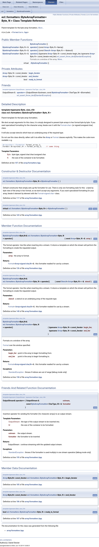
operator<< (21, 93)
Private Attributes (74, 15)
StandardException (82, 56)
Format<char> (66, 125)
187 (17, 519)
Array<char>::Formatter (14, 145)
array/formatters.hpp (31, 163)
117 (17, 198)
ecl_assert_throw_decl (66, 56)
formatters (10, 11)
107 (16, 163)
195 (17, 457)
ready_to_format (35, 80)
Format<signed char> (46, 193)
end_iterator (34, 76)
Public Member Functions (60, 15)
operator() (34, 47)
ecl (2, 11)
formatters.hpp (20, 32)
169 (17, 215)
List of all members (92, 15)
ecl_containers (6, 540)
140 (17, 311)
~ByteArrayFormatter (38, 63)
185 (17, 485)
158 (17, 377)
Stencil (47, 50)
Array (46, 47)
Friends (83, 15)
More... (41, 28)
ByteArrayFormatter (23, 11)
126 (17, 268)
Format (56, 137)
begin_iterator (34, 73)
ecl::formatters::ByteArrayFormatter (17, 181)
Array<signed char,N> (23, 264)
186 (17, 502)
